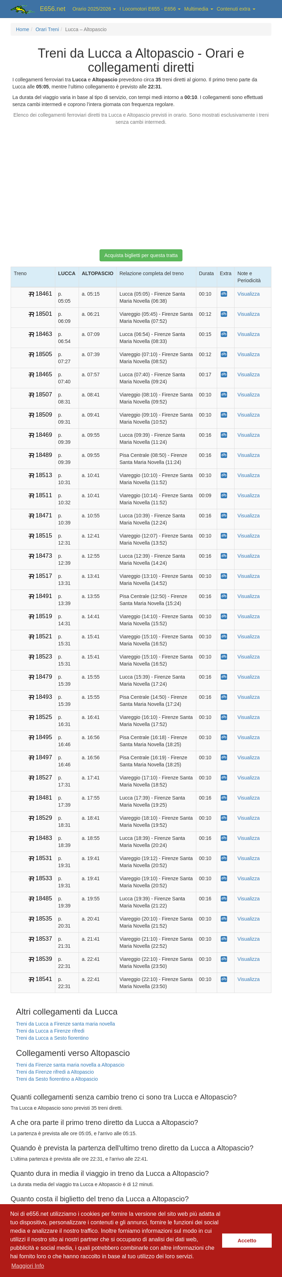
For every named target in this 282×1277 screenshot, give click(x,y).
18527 (43, 777)
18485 (43, 898)
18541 (43, 979)
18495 (43, 737)
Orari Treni (47, 29)
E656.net (53, 8)
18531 (43, 858)
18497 (43, 757)
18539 (43, 959)
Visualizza (248, 294)
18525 (43, 717)
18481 (43, 797)
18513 (43, 475)
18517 (43, 576)
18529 (43, 817)
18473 (43, 555)
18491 (43, 596)
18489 (43, 455)
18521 (43, 636)
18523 (43, 656)
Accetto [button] (247, 1240)
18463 (43, 334)
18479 (43, 676)
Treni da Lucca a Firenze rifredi (50, 1031)
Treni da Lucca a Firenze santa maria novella (65, 1024)
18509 (43, 414)
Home (22, 29)
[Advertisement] (141, 183)
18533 (43, 878)
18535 (43, 918)
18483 (43, 838)
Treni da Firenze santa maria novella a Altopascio (70, 1065)
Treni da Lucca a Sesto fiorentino (52, 1038)
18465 (43, 374)
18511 (43, 495)
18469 (43, 434)
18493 (43, 696)
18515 (43, 535)
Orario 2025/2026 (94, 9)
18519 (43, 616)
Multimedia (198, 9)
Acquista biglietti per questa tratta (140, 255)
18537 (43, 938)
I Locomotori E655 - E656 (150, 9)
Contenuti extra (236, 9)
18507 (43, 394)
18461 (43, 293)
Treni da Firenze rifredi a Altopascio (55, 1072)
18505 (43, 354)
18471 (43, 515)
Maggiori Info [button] (27, 1266)
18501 (43, 313)
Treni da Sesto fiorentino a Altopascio (57, 1079)
